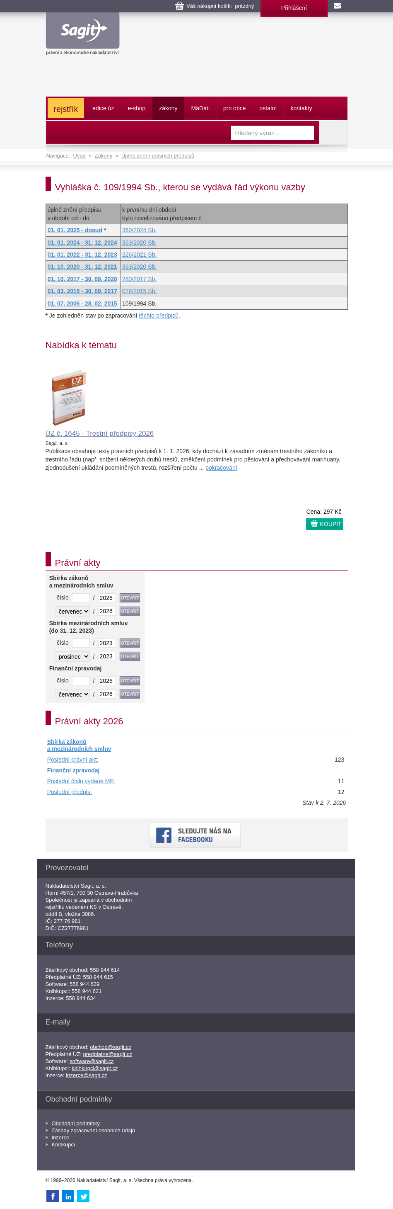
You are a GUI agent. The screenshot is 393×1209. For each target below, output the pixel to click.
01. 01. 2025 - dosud (75, 230)
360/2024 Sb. (139, 230)
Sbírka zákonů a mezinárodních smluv (79, 745)
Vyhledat (333, 132)
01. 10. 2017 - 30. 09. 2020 (82, 279)
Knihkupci (63, 1144)
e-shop (136, 108)
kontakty (301, 108)
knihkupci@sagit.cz (95, 1068)
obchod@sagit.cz (110, 1047)
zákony (168, 108)
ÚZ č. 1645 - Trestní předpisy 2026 (100, 433)
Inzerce (61, 1137)
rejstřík (66, 109)
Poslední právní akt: (73, 759)
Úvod (79, 156)
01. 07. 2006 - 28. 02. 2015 (82, 303)
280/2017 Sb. (139, 279)
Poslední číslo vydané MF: (81, 781)
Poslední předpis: (69, 792)
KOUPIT (331, 524)
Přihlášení (294, 8)
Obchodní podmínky (76, 1123)
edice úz (103, 108)
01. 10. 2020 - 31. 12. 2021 (82, 266)
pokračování (221, 467)
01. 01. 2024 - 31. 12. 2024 (82, 242)
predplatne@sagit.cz (108, 1054)
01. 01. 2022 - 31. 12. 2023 (82, 254)
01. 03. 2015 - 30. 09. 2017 (82, 291)
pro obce (234, 108)
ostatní (268, 108)
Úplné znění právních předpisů (157, 156)
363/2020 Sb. (139, 242)
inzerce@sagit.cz (86, 1075)
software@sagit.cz (91, 1061)
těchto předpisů (158, 315)
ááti (200, 108)
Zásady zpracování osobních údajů (93, 1130)
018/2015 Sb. (139, 291)
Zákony (104, 156)
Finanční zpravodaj (73, 770)
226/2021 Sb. (139, 254)
